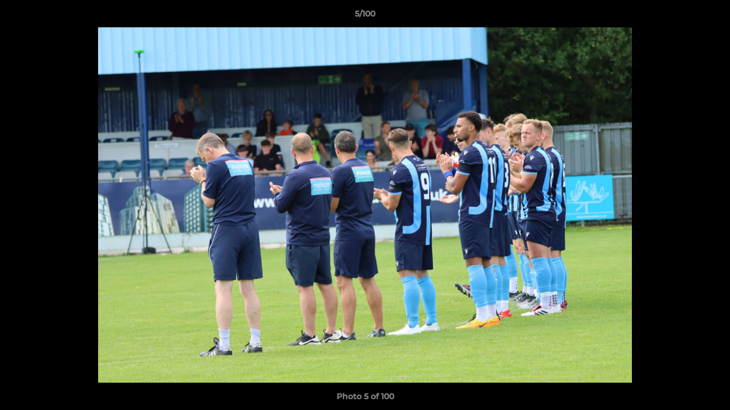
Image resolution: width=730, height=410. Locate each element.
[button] (709, 16)
